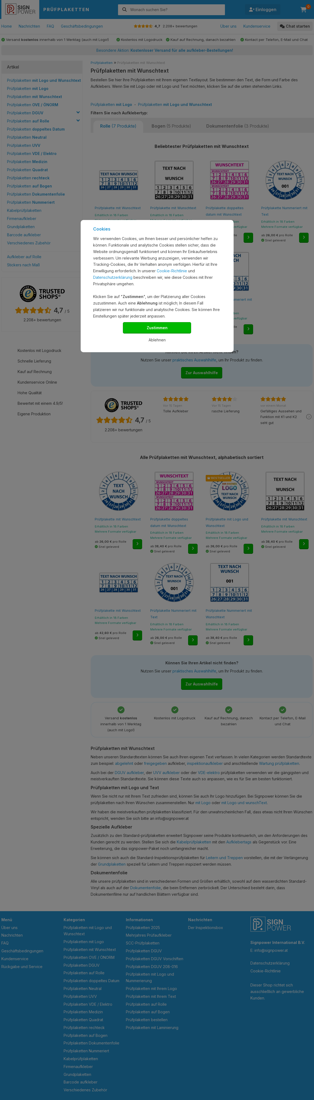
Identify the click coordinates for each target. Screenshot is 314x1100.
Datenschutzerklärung (112, 277)
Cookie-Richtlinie (172, 270)
